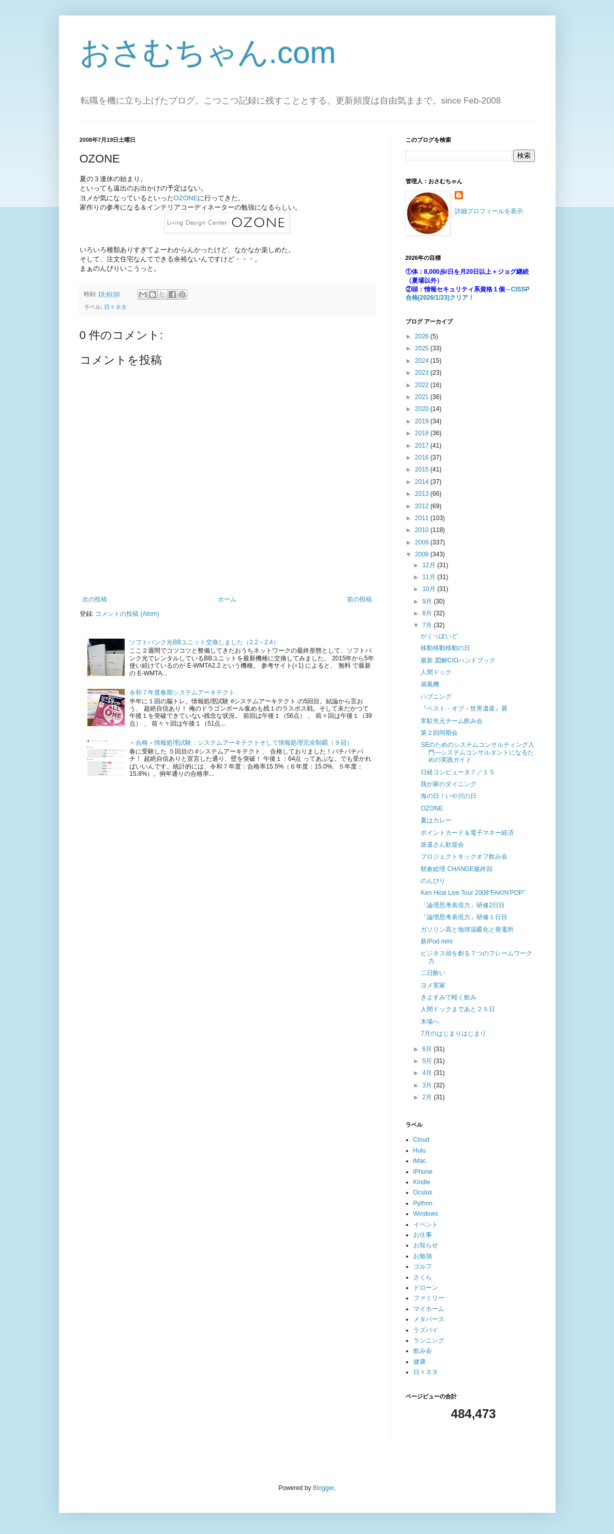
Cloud (421, 1139)
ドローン (425, 1287)
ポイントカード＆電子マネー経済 (467, 832)
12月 (429, 565)
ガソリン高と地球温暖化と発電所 (467, 929)
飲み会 (422, 1350)
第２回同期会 (439, 732)
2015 (422, 469)
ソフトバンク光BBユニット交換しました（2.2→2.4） (204, 642)
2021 (422, 397)
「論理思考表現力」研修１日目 (464, 917)
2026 (422, 336)
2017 (422, 445)
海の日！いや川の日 (448, 796)
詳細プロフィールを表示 (489, 211)
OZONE (186, 198)
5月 (427, 1061)
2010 (422, 530)
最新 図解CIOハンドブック (458, 660)
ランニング (428, 1340)
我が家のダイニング (448, 784)
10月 (429, 589)
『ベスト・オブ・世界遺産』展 (464, 708)
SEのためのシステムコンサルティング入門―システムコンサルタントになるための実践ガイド (477, 752)
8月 (427, 613)
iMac (419, 1160)
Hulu (419, 1150)
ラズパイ (425, 1330)
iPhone (422, 1171)
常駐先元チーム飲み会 (452, 721)
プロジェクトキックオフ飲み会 (464, 856)
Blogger (323, 1488)
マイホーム (428, 1308)
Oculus (422, 1192)
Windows (426, 1213)
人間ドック (436, 672)
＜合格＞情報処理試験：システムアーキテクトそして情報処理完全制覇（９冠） (241, 742)
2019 (422, 421)
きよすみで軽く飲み (448, 997)
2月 (427, 1097)
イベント (425, 1224)
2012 (422, 506)
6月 (427, 1049)
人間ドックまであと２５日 (458, 1009)
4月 (427, 1072)
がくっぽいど (439, 636)
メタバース (428, 1319)
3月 (427, 1085)
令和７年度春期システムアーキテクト (182, 692)
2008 (422, 554)
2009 (422, 542)
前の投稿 (359, 599)
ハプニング (436, 696)
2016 (422, 457)
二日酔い (433, 973)
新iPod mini (436, 941)
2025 (422, 348)
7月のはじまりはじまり (453, 1033)
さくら (422, 1277)
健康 (419, 1361)
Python (422, 1203)
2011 (422, 518)
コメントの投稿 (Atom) (127, 613)
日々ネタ (115, 307)
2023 (422, 372)
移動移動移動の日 (445, 648)
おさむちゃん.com (208, 52)
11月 (429, 577)
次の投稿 (94, 599)
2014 (422, 481)
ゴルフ (422, 1266)
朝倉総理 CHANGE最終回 (456, 869)
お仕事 (422, 1234)
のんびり (433, 880)
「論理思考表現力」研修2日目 (463, 905)
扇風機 (430, 684)
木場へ (430, 1021)
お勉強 (422, 1256)
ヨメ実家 (433, 985)
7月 (427, 625)
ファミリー (428, 1298)
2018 (422, 433)
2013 (422, 493)
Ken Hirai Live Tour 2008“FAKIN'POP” (473, 892)
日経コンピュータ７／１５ (458, 772)
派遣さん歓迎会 (442, 844)
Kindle (421, 1182)
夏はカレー (436, 820)
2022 (422, 385)
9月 (427, 601)
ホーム (227, 599)
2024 (422, 360)
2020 (422, 408)
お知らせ (425, 1245)
